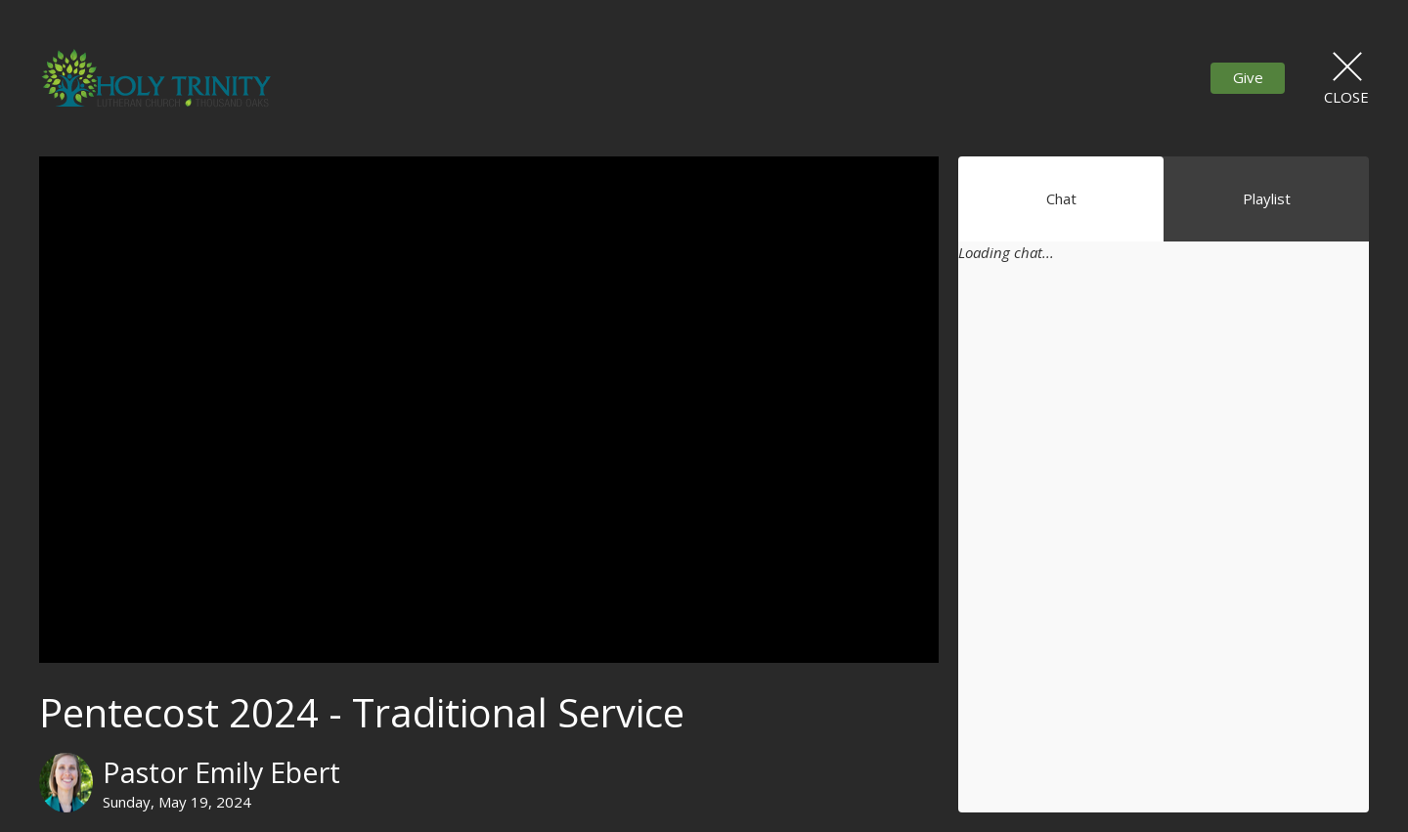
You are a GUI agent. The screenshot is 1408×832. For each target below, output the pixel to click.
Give (1248, 77)
